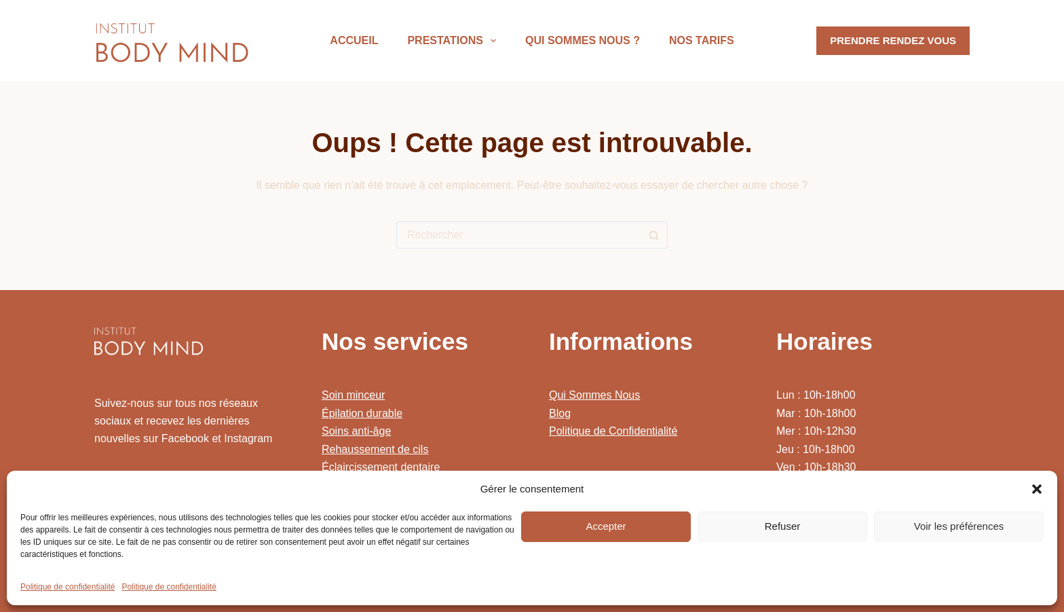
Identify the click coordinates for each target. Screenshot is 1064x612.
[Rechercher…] (518, 235)
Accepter (606, 526)
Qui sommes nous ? (582, 40)
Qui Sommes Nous (594, 395)
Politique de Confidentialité (613, 431)
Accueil (354, 40)
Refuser (783, 526)
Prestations (454, 41)
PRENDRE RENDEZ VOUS (893, 40)
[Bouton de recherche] (654, 235)
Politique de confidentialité (67, 587)
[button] (1037, 489)
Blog (560, 413)
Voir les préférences (959, 526)
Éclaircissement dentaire (381, 467)
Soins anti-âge (356, 431)
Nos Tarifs (701, 40)
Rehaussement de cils (375, 449)
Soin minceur (353, 395)
